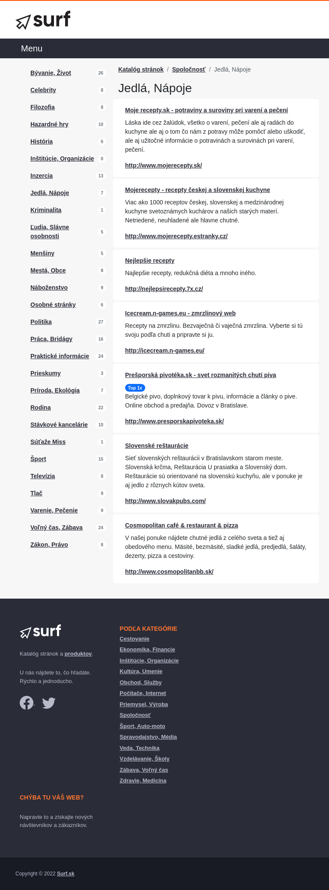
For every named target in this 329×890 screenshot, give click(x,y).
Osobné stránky (53, 304)
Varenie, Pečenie (54, 510)
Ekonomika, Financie (147, 649)
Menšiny (42, 253)
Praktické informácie (59, 356)
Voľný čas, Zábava (56, 527)
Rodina (40, 407)
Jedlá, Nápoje (49, 192)
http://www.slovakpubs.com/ (165, 500)
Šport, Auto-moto (142, 726)
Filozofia (42, 107)
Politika (41, 321)
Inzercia (41, 175)
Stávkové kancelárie (59, 424)
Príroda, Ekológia (55, 390)
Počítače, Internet (143, 693)
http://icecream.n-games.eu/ (164, 350)
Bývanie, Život (50, 72)
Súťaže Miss (48, 441)
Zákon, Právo (49, 544)
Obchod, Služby (141, 682)
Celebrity (43, 90)
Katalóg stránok (141, 69)
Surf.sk (66, 874)
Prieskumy (45, 373)
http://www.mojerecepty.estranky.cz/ (176, 236)
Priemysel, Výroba (144, 704)
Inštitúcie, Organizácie (62, 158)
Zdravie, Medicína (143, 780)
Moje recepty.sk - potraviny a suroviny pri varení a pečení (206, 110)
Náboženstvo (49, 287)
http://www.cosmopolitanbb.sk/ (169, 571)
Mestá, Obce (48, 270)
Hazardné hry (49, 124)
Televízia (42, 476)
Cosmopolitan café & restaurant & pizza (181, 525)
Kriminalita (45, 210)
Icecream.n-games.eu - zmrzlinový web (180, 313)
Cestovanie (134, 638)
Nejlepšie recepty (149, 260)
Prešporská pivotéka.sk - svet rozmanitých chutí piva (200, 375)
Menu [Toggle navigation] (31, 48)
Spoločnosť (189, 69)
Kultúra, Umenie (141, 671)
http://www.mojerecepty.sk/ (163, 165)
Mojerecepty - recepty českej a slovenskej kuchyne (197, 189)
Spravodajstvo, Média (148, 737)
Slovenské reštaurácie (156, 445)
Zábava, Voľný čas (144, 770)
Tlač (36, 493)
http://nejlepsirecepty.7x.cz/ (164, 288)
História (41, 141)
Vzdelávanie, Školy (144, 758)
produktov (78, 653)
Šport (38, 458)
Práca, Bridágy (51, 339)
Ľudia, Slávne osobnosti (49, 232)
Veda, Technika (139, 748)
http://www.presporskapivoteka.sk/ (174, 421)
